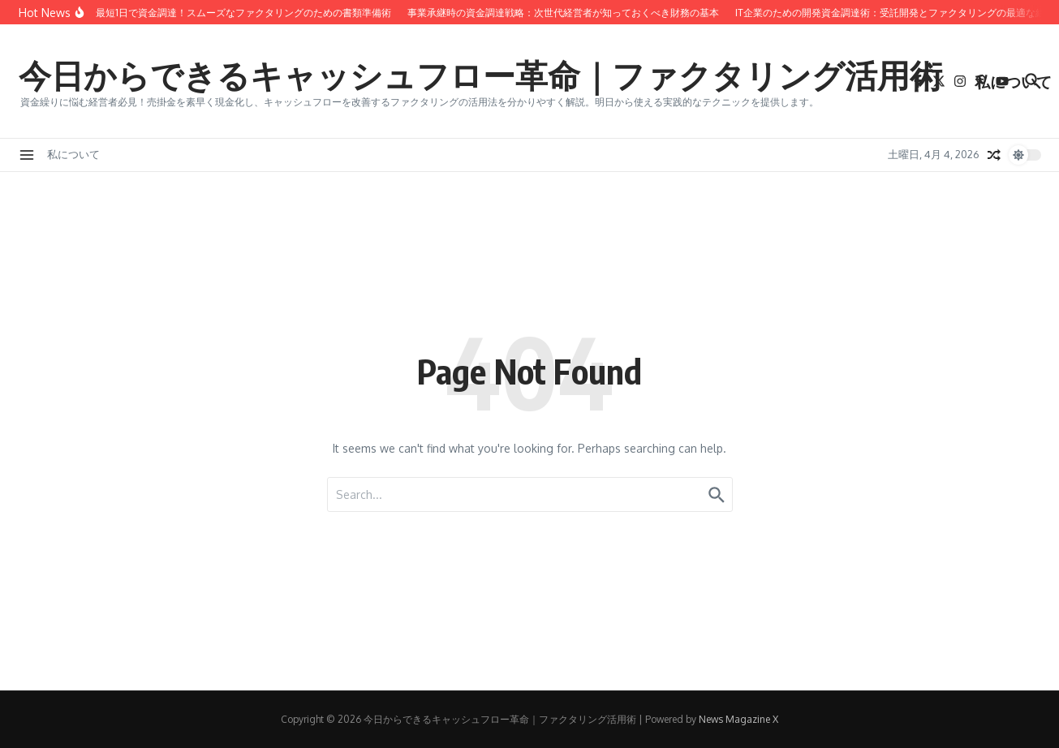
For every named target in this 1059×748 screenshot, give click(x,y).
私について (1013, 81)
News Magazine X (738, 719)
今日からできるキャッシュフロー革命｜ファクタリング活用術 (480, 74)
